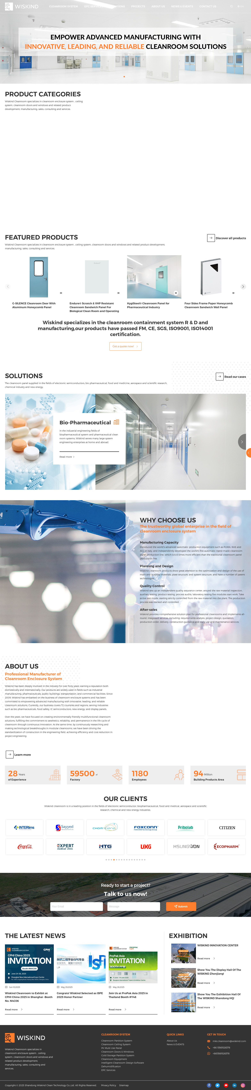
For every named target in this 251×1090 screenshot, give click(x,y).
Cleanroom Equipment (114, 1059)
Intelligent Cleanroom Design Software (122, 1062)
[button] (124, 76)
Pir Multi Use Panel (111, 1048)
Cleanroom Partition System (116, 1040)
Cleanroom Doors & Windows (117, 1051)
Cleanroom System (63, 6)
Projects (138, 6)
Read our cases (231, 377)
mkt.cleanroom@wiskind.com (229, 1041)
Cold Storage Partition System (117, 1055)
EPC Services (93, 6)
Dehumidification (111, 1066)
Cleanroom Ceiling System (116, 1044)
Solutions (117, 6)
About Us (158, 6)
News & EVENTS (182, 6)
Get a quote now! (125, 346)
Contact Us (207, 6)
